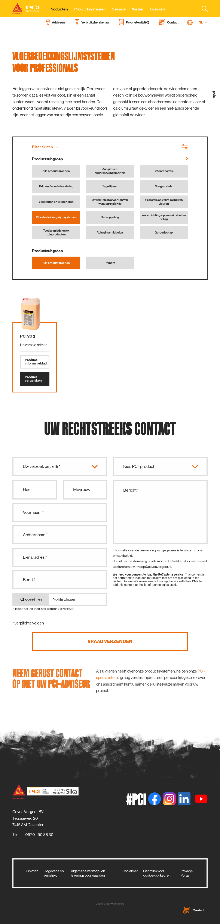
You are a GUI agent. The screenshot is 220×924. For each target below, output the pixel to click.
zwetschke (118, 903)
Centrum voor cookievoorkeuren (157, 873)
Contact (193, 910)
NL (203, 22)
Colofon (32, 871)
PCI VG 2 (27, 336)
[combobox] (202, 8)
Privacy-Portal (186, 873)
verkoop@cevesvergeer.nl (152, 567)
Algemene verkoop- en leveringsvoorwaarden (88, 873)
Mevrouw (81, 489)
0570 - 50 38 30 (39, 834)
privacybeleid (122, 556)
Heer (27, 489)
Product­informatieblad (36, 362)
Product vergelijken (33, 379)
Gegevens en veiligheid (53, 873)
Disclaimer (130, 871)
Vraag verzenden (110, 641)
